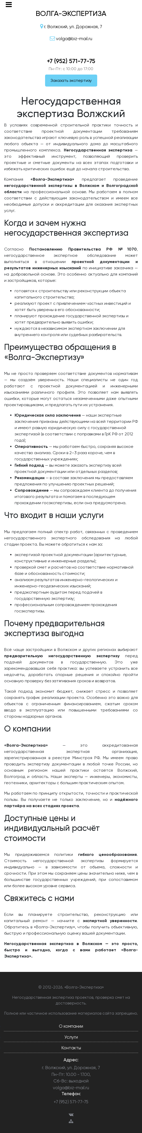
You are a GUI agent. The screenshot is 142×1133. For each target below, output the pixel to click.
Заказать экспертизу (71, 80)
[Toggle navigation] (9, 4)
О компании (71, 1026)
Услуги (71, 1037)
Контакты (71, 1047)
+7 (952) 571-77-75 (71, 61)
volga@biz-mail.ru (71, 1087)
